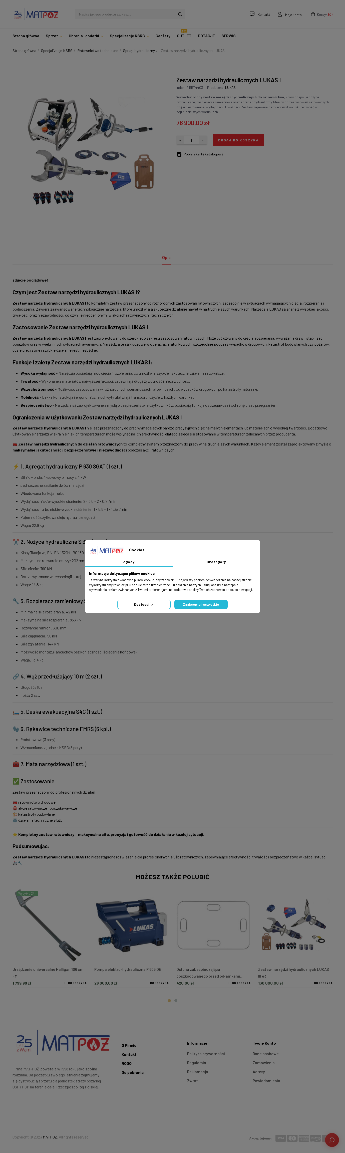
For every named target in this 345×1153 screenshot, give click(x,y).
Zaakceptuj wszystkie (201, 604)
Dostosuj (144, 604)
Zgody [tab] (129, 562)
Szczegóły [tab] (216, 562)
